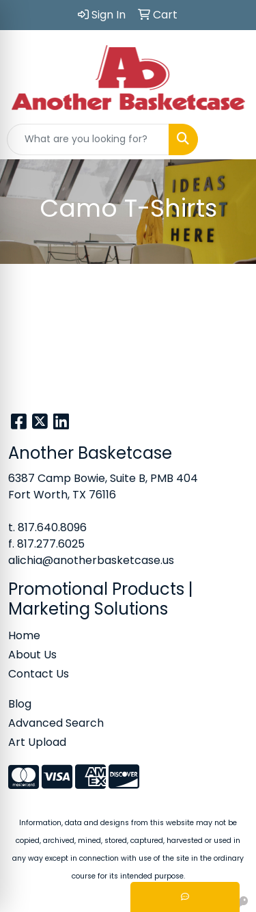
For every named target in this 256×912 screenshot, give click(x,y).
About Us (32, 654)
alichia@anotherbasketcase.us (91, 560)
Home (24, 635)
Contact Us (38, 674)
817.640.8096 (52, 527)
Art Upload (37, 742)
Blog (19, 704)
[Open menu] (228, 139)
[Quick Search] (88, 139)
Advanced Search (56, 723)
